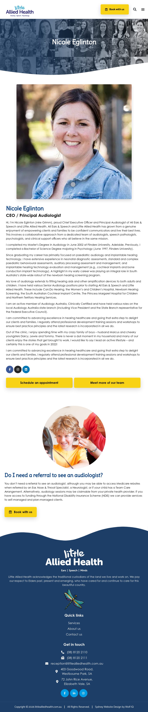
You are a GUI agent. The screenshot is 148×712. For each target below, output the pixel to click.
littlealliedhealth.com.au (48, 707)
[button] (135, 9)
